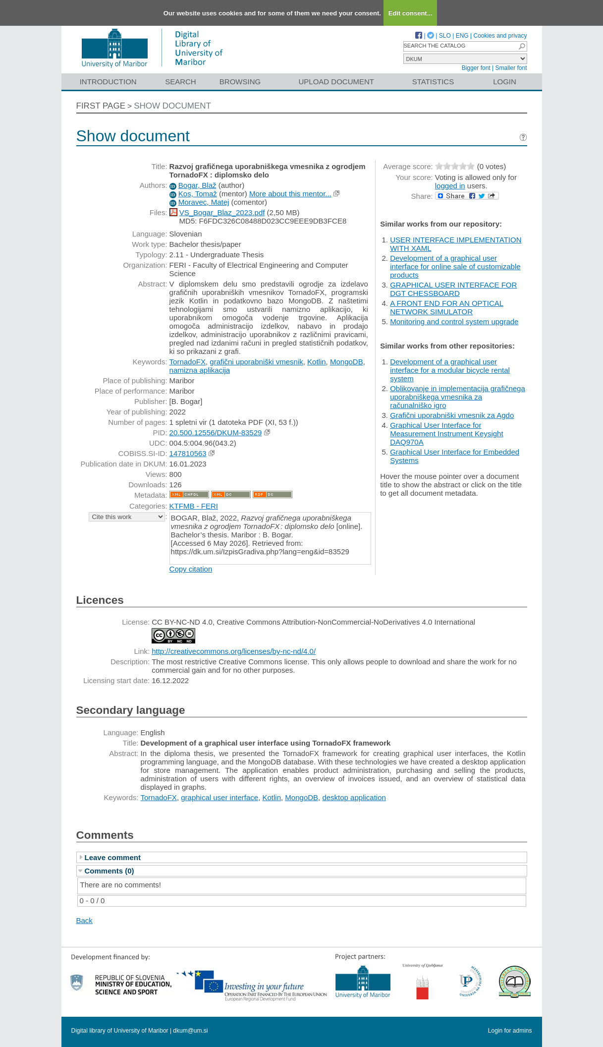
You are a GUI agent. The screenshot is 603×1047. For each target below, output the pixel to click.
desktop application (353, 797)
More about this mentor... (290, 193)
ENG (462, 35)
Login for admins (510, 1030)
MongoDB (346, 361)
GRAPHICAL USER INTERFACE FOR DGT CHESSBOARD (453, 289)
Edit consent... (410, 13)
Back (84, 920)
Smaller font (511, 67)
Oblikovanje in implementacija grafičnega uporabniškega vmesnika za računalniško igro (457, 396)
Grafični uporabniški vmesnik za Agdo (452, 415)
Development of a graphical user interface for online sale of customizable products (455, 266)
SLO (445, 35)
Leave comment (113, 857)
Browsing (240, 81)
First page (101, 106)
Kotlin (316, 361)
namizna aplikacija (199, 370)
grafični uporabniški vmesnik (256, 361)
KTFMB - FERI (193, 506)
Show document (172, 106)
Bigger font (476, 67)
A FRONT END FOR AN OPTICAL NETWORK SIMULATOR (446, 307)
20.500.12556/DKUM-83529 (215, 432)
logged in (450, 185)
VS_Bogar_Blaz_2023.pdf (222, 212)
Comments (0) (109, 871)
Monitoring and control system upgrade (454, 321)
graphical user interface (219, 797)
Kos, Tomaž (197, 193)
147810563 (188, 453)
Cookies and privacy (500, 35)
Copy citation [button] (191, 569)
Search (180, 81)
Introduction (108, 81)
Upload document (337, 81)
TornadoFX (187, 361)
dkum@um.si (190, 1030)
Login (504, 81)
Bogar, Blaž (197, 185)
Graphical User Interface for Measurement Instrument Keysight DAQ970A (446, 433)
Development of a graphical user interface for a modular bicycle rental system (450, 370)
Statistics (433, 81)
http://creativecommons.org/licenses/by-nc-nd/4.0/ (234, 651)
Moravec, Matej (203, 202)
